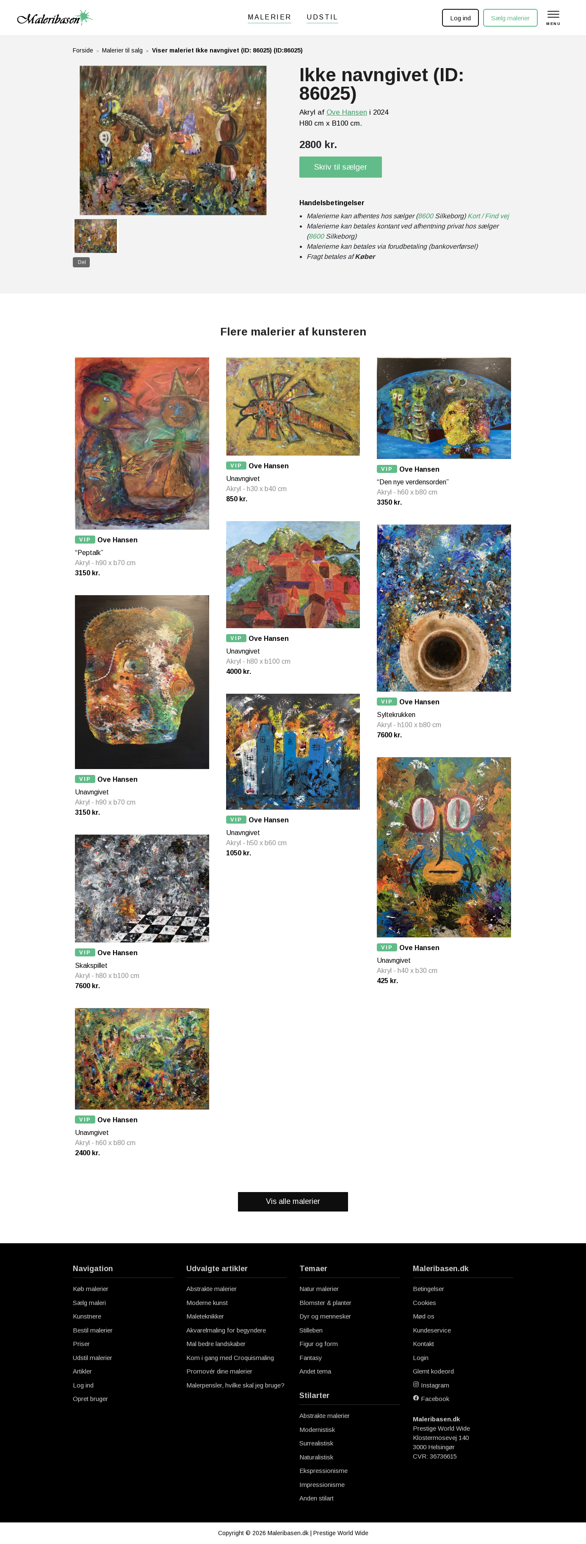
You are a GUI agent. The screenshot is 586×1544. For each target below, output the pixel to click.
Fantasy (310, 1357)
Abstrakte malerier (211, 1288)
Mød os (423, 1316)
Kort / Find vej (488, 216)
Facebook (431, 1398)
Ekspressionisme (323, 1470)
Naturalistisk (316, 1457)
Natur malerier (319, 1288)
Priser (81, 1343)
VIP (85, 539)
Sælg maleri (89, 1302)
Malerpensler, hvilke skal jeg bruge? (235, 1385)
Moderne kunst (207, 1302)
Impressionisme (322, 1484)
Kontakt (423, 1343)
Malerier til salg (122, 50)
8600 (425, 216)
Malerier (269, 17)
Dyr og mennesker (325, 1316)
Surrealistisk (316, 1443)
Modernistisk (317, 1429)
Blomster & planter (325, 1302)
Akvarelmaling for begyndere (226, 1330)
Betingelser (428, 1288)
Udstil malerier (92, 1357)
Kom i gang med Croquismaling (230, 1357)
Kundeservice (432, 1330)
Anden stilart (316, 1498)
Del (82, 262)
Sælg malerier (510, 18)
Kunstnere (87, 1316)
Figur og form (318, 1343)
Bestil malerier (93, 1330)
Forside (83, 50)
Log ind (460, 18)
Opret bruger (90, 1398)
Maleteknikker (205, 1316)
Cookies (424, 1302)
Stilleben (311, 1330)
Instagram (431, 1385)
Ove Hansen (346, 112)
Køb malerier (90, 1288)
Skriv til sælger (340, 166)
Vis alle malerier (293, 1201)
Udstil (322, 17)
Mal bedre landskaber (216, 1343)
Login (420, 1357)
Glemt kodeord (433, 1371)
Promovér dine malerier (219, 1371)
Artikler (82, 1371)
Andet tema (315, 1371)
